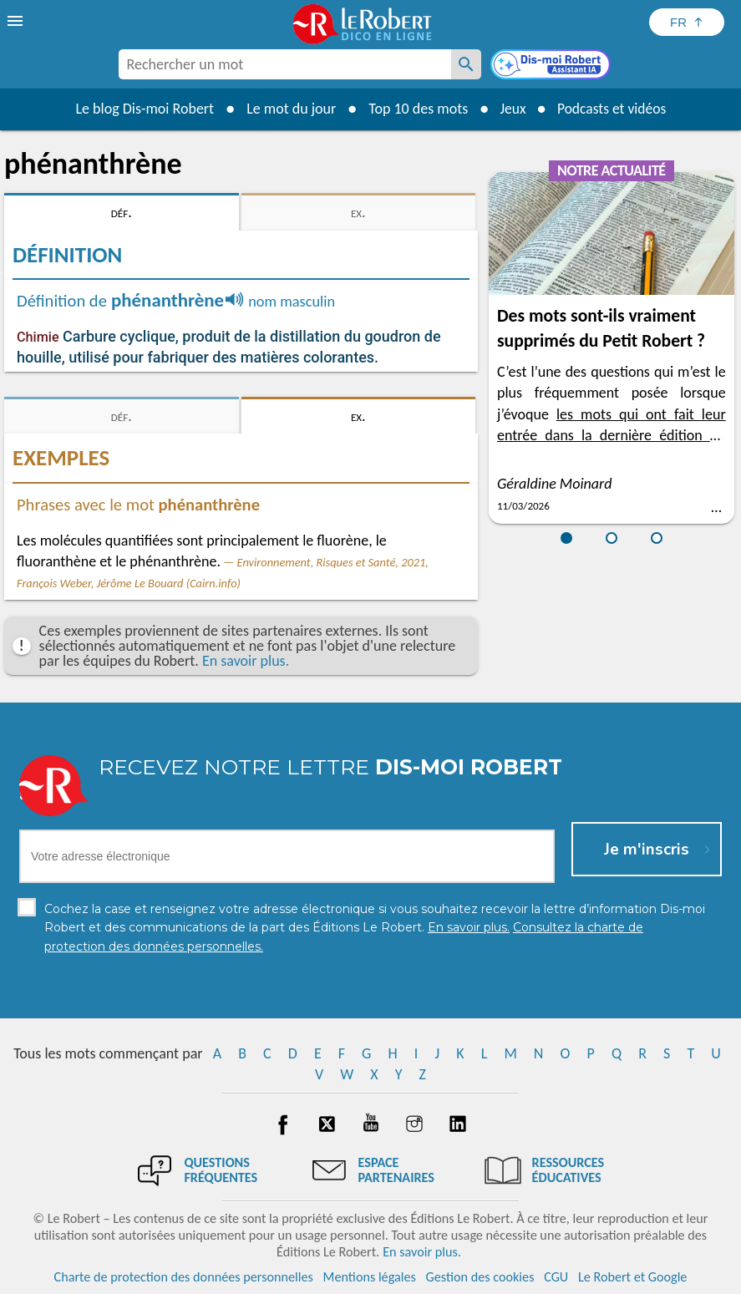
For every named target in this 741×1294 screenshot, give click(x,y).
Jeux (510, 108)
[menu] (16, 21)
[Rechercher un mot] (466, 64)
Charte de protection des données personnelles (183, 1277)
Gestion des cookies (480, 1277)
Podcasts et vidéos (612, 108)
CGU (556, 1277)
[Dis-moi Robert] (552, 66)
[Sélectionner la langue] (686, 22)
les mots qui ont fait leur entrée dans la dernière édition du (611, 435)
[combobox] (285, 64)
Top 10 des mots (414, 108)
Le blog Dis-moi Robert (142, 108)
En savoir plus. (245, 661)
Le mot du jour (287, 108)
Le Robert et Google (633, 1277)
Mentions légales (369, 1277)
